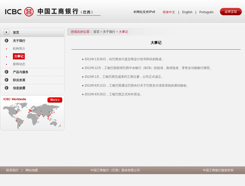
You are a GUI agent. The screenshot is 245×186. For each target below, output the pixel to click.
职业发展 (19, 80)
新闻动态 (19, 64)
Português (206, 12)
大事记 (18, 56)
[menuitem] (32, 32)
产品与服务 (20, 72)
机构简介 (19, 48)
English (187, 12)
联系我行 (12, 170)
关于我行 (19, 41)
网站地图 (32, 170)
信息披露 (19, 88)
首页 (16, 32)
